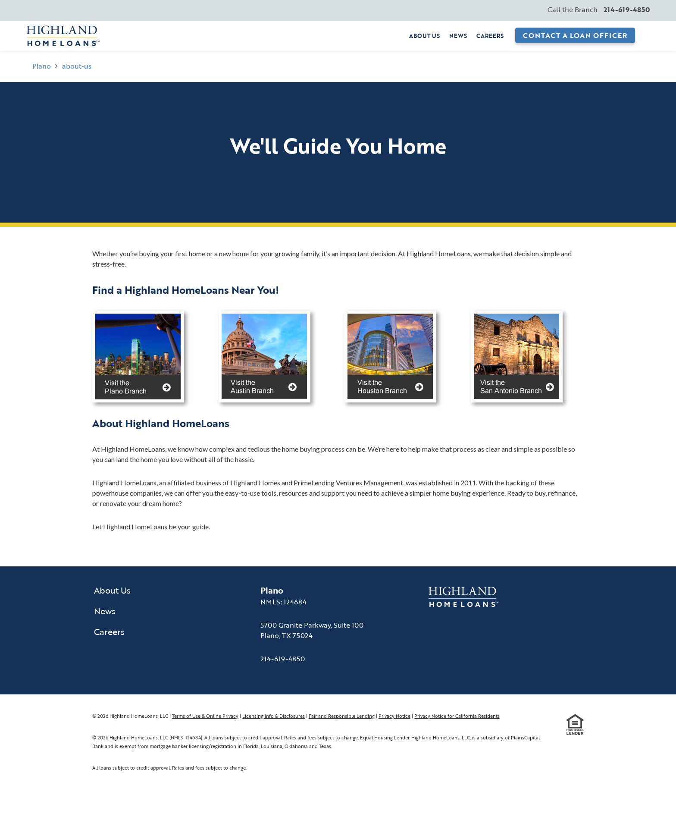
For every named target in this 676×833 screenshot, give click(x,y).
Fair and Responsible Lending (342, 716)
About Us (424, 35)
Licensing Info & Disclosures (273, 716)
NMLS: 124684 (186, 737)
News (458, 35)
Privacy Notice (394, 716)
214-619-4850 (282, 659)
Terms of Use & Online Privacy (205, 716)
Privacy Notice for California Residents (457, 716)
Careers (490, 35)
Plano (41, 66)
